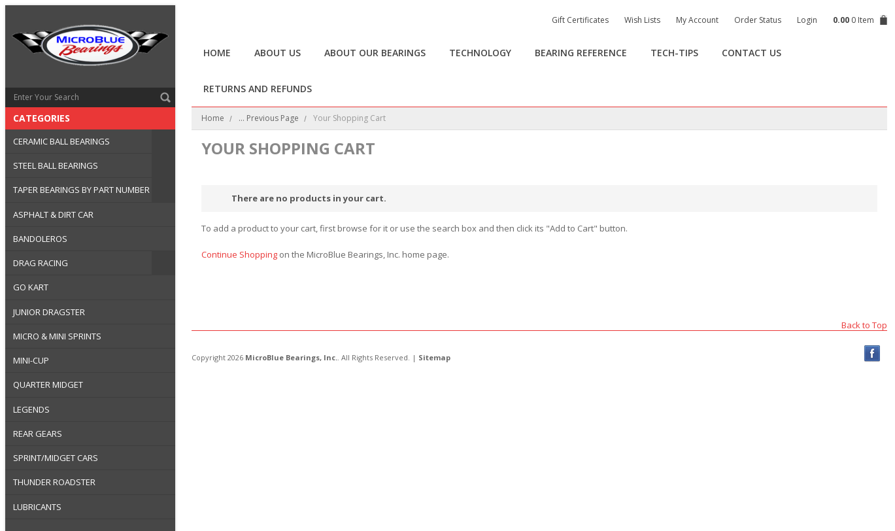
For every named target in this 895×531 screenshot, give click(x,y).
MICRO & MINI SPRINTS (57, 336)
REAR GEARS (37, 433)
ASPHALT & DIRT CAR (53, 214)
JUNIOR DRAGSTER (49, 312)
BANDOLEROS (40, 239)
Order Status (757, 20)
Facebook (872, 353)
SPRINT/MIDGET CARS (55, 458)
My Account (697, 20)
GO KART (30, 287)
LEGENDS (31, 409)
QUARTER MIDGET (48, 384)
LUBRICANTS (37, 507)
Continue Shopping (239, 254)
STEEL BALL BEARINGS (55, 165)
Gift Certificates (580, 20)
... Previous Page (269, 118)
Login (807, 20)
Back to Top (864, 324)
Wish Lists (642, 20)
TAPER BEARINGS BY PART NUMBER (81, 190)
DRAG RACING (40, 263)
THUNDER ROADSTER (54, 482)
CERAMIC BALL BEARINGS (61, 141)
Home (212, 118)
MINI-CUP (31, 360)
